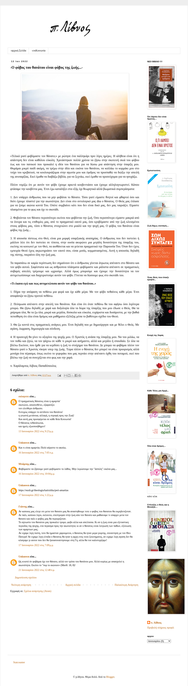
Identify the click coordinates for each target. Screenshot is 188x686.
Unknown (24, 442)
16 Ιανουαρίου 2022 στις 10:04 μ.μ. (37, 473)
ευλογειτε (24, 396)
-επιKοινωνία (38, 50)
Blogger (110, 677)
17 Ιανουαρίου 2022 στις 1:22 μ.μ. (36, 495)
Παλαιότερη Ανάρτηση (126, 585)
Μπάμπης (24, 464)
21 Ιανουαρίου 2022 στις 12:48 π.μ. (37, 570)
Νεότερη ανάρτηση (21, 585)
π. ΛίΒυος (156, 622)
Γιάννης (23, 506)
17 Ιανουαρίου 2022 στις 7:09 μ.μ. (36, 545)
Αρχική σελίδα (72, 585)
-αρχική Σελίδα (18, 50)
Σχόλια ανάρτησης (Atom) (37, 591)
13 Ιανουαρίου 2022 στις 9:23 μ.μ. (36, 431)
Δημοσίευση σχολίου (26, 577)
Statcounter (19, 662)
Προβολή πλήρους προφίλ (160, 627)
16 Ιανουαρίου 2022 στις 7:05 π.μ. (36, 452)
